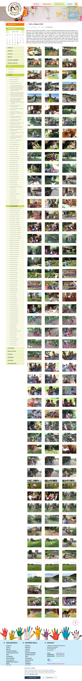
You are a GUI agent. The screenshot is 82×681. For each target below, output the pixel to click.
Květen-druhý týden (14, 272)
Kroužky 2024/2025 (12, 63)
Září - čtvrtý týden (14, 335)
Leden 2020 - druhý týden (15, 222)
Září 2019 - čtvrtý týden (15, 250)
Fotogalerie (11, 348)
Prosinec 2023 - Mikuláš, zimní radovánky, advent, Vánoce (16, 117)
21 (9, 42)
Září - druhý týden (14, 341)
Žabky (43, 27)
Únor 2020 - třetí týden (15, 212)
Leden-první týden (14, 306)
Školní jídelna (12, 351)
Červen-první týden (14, 264)
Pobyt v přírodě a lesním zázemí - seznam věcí (17, 187)
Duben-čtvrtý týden (14, 276)
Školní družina (10, 658)
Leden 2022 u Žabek (14, 174)
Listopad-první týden (14, 322)
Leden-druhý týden (14, 304)
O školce (10, 54)
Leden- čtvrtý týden (14, 300)
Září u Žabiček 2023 (14, 142)
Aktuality (10, 47)
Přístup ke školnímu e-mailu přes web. (55, 663)
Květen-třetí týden (14, 270)
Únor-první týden (14, 296)
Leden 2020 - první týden (15, 224)
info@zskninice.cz (60, 653)
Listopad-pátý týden (14, 314)
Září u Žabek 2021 (14, 182)
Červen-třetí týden (14, 260)
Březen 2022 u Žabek (14, 170)
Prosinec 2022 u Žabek (15, 156)
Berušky (11, 72)
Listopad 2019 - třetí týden (15, 234)
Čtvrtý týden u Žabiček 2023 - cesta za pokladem (17, 133)
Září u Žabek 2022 (14, 162)
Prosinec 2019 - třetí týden (15, 226)
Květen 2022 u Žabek (14, 166)
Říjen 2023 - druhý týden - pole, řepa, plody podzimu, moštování (17, 127)
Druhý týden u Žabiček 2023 (16, 140)
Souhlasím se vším (32, 677)
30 (15, 44)
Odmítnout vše (49, 677)
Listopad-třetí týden (14, 318)
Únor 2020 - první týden (15, 216)
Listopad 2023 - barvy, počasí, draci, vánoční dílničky (16, 120)
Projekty (10, 354)
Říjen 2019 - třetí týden (15, 244)
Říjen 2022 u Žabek (14, 160)
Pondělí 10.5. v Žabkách (15, 194)
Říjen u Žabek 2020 (14, 204)
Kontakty (69, 4)
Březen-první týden (14, 290)
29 (12, 44)
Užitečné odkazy (12, 363)
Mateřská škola (34, 27)
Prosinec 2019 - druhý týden (16, 228)
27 (7, 44)
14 (9, 41)
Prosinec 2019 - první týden (15, 230)
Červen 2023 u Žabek (14, 146)
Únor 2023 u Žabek (14, 152)
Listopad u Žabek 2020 (15, 202)
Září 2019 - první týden (15, 256)
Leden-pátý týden (14, 298)
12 (23, 39)
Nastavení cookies (34, 674)
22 (12, 42)
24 (17, 42)
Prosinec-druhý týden (14, 310)
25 (20, 42)
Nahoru (75, 622)
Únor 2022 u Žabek (14, 172)
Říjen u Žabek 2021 (14, 180)
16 (15, 41)
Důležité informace (13, 60)
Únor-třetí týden (13, 294)
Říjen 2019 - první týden (15, 248)
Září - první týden (14, 343)
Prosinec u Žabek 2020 (15, 200)
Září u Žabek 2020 (14, 206)
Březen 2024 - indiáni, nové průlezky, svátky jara (15, 106)
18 (20, 41)
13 (7, 41)
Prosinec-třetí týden (14, 308)
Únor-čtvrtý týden (14, 292)
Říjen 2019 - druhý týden (15, 246)
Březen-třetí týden (14, 286)
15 (12, 41)
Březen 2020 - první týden (15, 210)
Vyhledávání (76, 4)
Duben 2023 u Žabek (14, 150)
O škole (8, 647)
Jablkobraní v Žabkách (15, 339)
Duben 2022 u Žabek (14, 168)
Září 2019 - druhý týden (15, 254)
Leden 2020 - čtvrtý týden (15, 218)
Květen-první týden (14, 274)
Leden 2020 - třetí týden (15, 220)
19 (23, 41)
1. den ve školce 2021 (15, 184)
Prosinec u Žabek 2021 (15, 176)
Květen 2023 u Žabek (14, 148)
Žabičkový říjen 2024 (14, 79)
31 (17, 44)
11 (20, 39)
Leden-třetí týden (14, 302)
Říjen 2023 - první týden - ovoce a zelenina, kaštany (17, 130)
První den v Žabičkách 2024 (16, 83)
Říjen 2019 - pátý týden (15, 240)
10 (17, 39)
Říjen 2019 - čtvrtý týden (15, 242)
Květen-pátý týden (14, 266)
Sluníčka (11, 69)
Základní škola (12, 24)
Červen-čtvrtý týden (14, 258)
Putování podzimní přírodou (16, 331)
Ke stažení (10, 360)
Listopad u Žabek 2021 (15, 178)
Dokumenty (11, 357)
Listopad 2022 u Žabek (15, 158)
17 (17, 41)
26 (23, 42)
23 (15, 42)
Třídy (39, 27)
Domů (28, 27)
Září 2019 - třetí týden (14, 252)
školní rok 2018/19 (14, 345)
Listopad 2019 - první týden (16, 238)
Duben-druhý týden (14, 280)
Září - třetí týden (13, 337)
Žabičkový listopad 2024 (15, 77)
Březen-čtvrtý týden (14, 284)
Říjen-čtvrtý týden (14, 324)
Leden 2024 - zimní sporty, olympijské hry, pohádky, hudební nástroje (17, 113)
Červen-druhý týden (14, 262)
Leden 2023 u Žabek (14, 154)
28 (9, 44)
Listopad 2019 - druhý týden (16, 236)
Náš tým (10, 57)
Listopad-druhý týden (14, 320)
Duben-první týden (14, 282)
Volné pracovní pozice (12, 652)
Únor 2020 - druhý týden (15, 214)
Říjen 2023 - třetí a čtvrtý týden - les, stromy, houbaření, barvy (17, 123)
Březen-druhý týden (14, 288)
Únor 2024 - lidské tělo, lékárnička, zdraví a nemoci (17, 109)
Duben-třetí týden (14, 278)
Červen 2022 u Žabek (14, 164)
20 (7, 42)
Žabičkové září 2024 (14, 81)
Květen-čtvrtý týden (14, 268)
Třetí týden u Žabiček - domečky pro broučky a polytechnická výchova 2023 (16, 137)
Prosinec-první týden (14, 312)
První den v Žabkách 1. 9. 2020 (16, 208)
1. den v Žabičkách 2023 (15, 144)
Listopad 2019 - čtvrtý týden (16, 232)
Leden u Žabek (13, 198)
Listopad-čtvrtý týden (14, 316)
